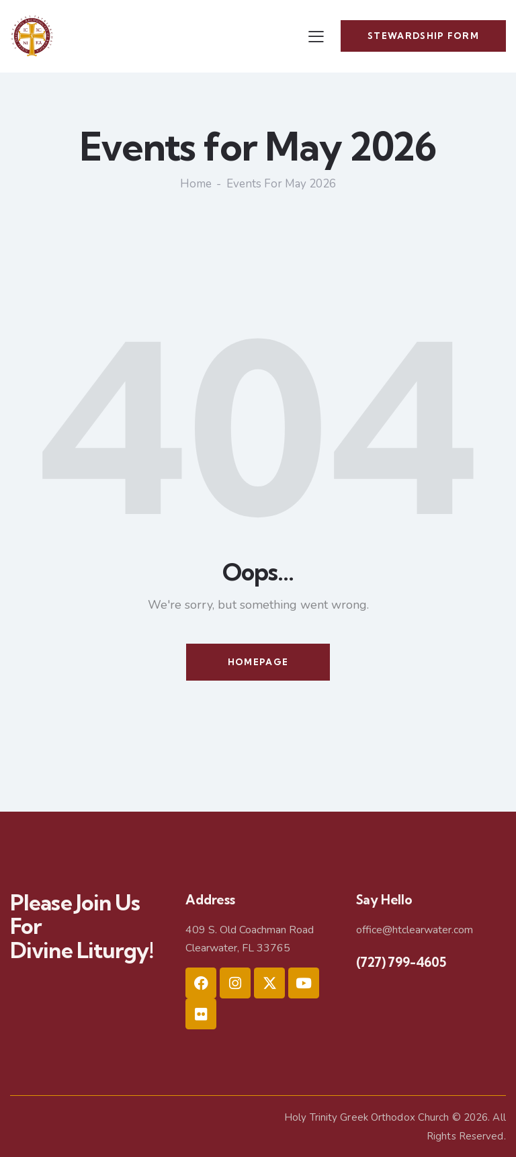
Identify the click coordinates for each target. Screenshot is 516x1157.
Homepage (258, 661)
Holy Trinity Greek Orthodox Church (366, 1116)
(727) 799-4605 (401, 961)
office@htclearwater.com (414, 930)
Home (196, 184)
